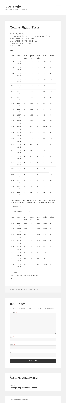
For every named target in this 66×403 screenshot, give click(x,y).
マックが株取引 (14, 6)
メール (12, 344)
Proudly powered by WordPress (19, 399)
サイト (12, 352)
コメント (13, 312)
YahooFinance (15, 206)
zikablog (25, 289)
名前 (12, 337)
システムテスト (34, 289)
